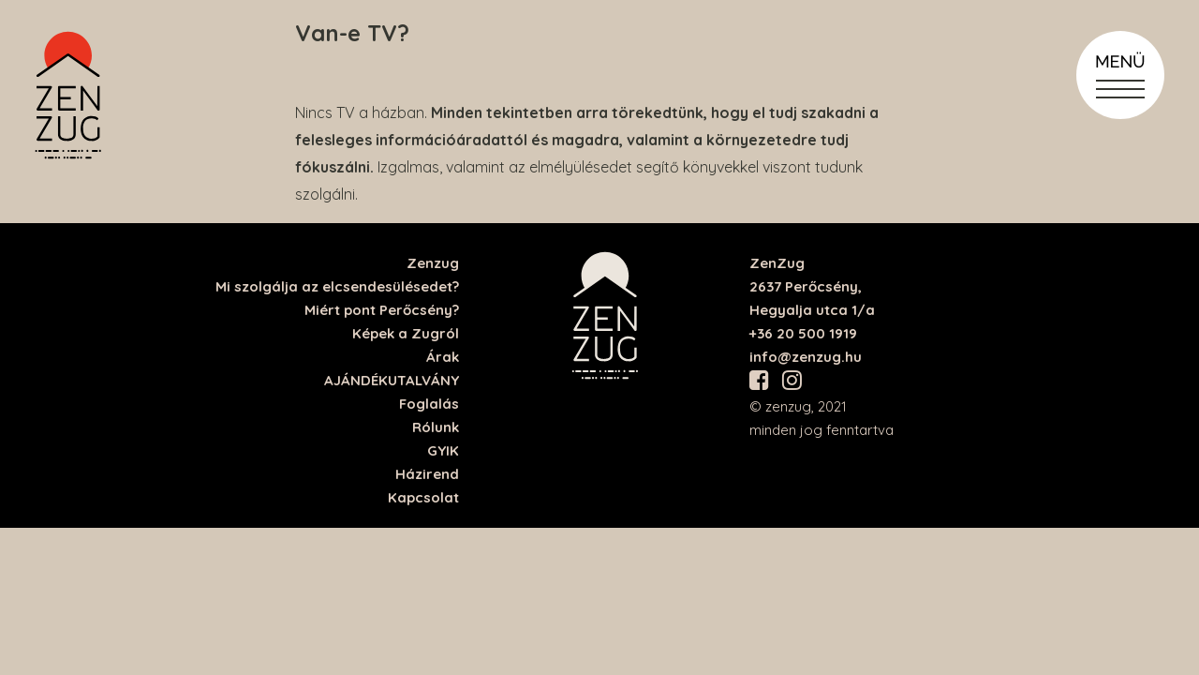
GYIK (443, 450)
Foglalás (429, 403)
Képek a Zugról (405, 333)
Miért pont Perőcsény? (381, 310)
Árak (442, 357)
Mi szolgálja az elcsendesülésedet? (337, 286)
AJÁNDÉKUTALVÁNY (391, 380)
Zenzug (433, 263)
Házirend (427, 474)
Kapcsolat (423, 497)
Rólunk (435, 427)
